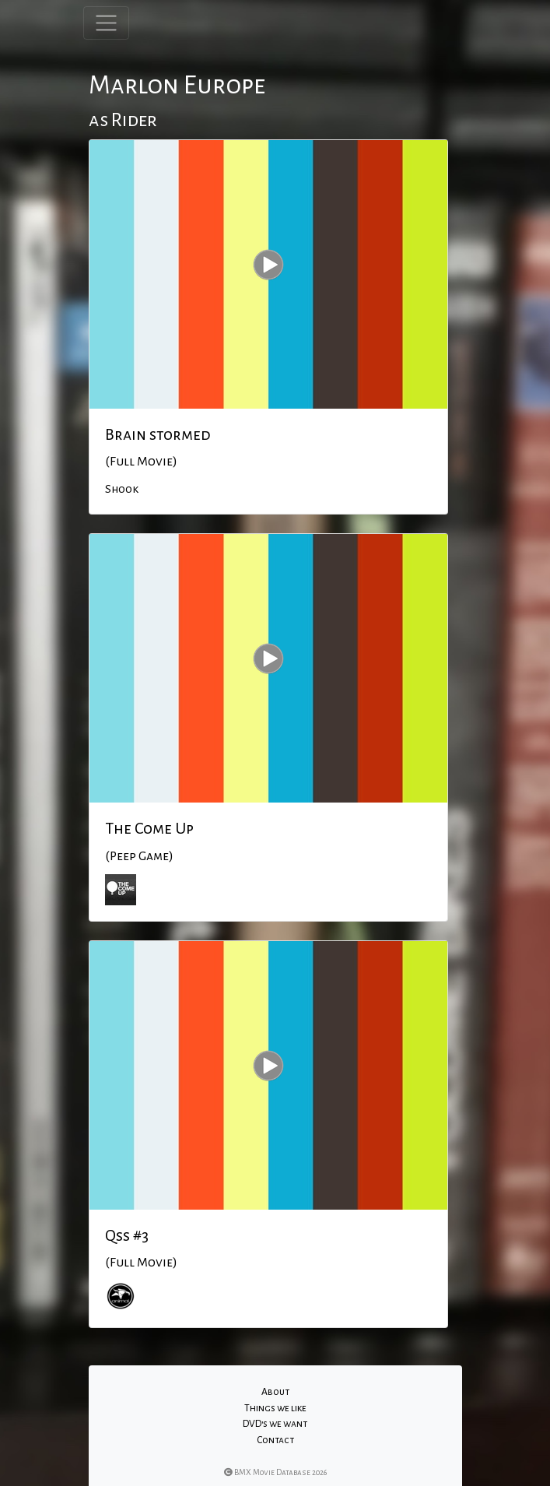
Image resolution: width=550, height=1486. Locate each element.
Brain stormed (158, 434)
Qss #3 (127, 1235)
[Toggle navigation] (106, 23)
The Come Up (149, 828)
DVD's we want (275, 1423)
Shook (121, 489)
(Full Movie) (141, 462)
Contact (275, 1440)
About (275, 1391)
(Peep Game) (139, 856)
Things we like (275, 1408)
